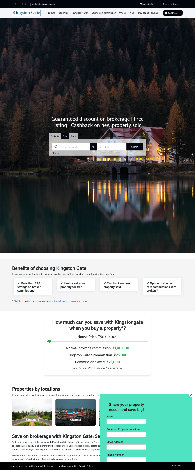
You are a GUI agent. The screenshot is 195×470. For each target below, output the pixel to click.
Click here (19, 301)
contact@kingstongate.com (43, 4)
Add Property (173, 12)
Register (174, 4)
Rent (73, 136)
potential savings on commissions (69, 301)
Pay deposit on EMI (147, 12)
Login (165, 4)
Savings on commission (104, 12)
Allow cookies (176, 466)
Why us (122, 12)
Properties (63, 12)
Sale (65, 136)
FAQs (131, 12)
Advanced (58, 153)
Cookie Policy (86, 466)
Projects (51, 12)
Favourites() (146, 4)
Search (134, 146)
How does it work (80, 12)
